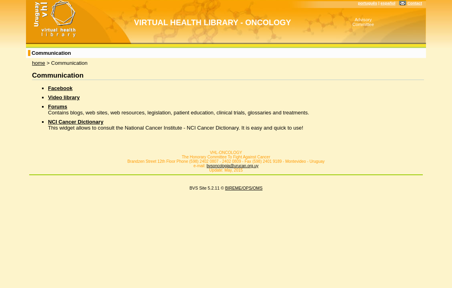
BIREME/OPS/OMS (244, 188)
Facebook (60, 88)
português (367, 3)
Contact (414, 3)
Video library (64, 97)
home (38, 63)
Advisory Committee (363, 22)
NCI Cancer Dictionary (75, 122)
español (387, 3)
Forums (57, 107)
